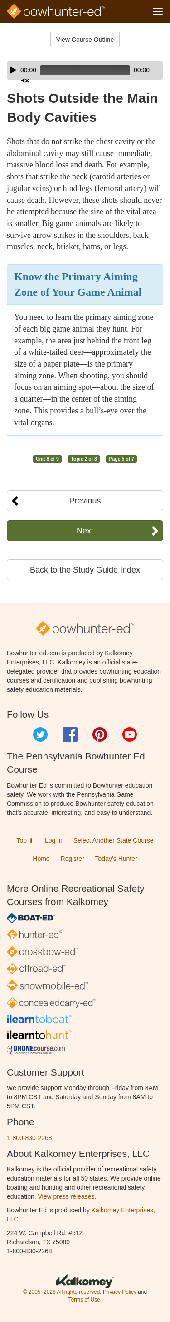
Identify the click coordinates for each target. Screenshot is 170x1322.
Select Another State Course (113, 840)
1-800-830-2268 (29, 1137)
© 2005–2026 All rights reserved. (62, 1292)
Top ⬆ (25, 840)
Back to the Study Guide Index (85, 569)
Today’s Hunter (116, 858)
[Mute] (25, 80)
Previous (85, 500)
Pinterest (99, 734)
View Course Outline (85, 39)
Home (41, 858)
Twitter (40, 734)
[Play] (13, 70)
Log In (54, 840)
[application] (85, 70)
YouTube (129, 734)
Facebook (70, 734)
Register (72, 858)
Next (85, 530)
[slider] (85, 70)
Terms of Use (84, 1300)
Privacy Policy (119, 1292)
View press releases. (67, 1196)
